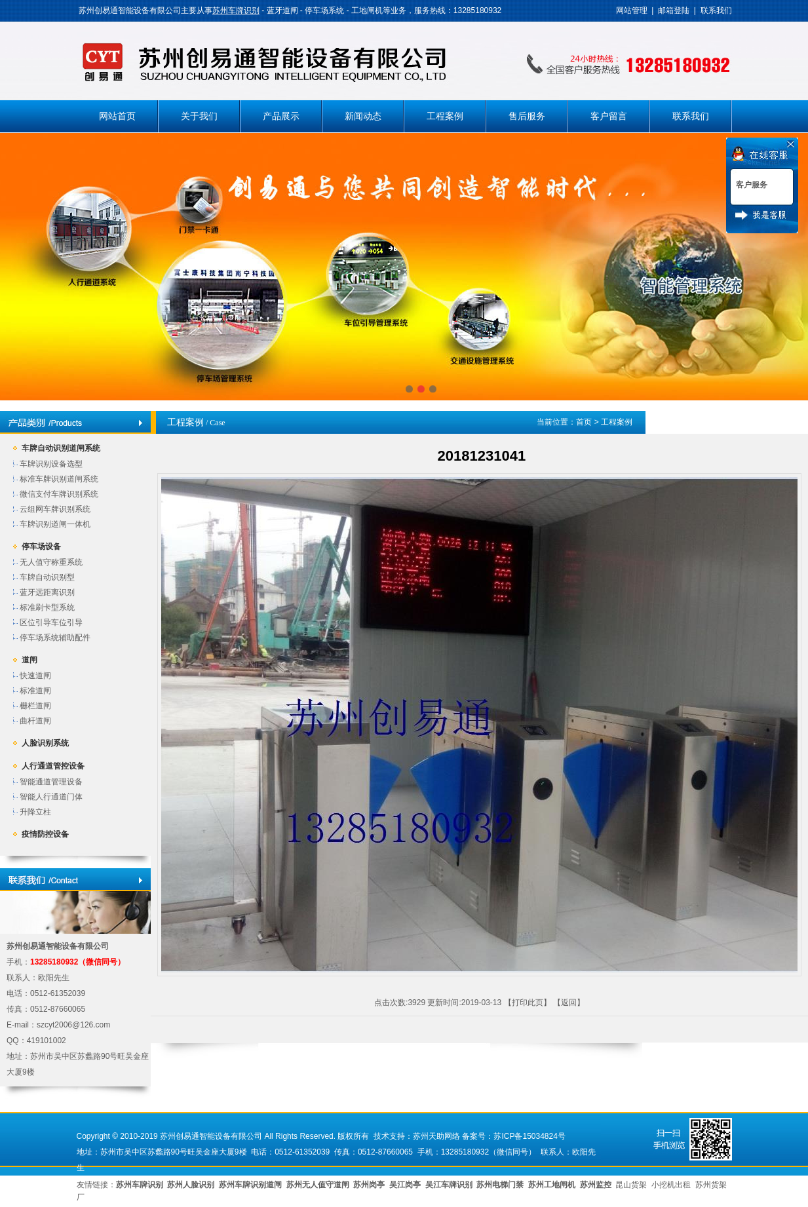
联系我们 (716, 10)
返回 (569, 1002)
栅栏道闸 (35, 705)
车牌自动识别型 (47, 577)
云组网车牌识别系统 (55, 509)
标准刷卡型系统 (47, 607)
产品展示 (281, 116)
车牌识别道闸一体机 (55, 524)
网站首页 (117, 116)
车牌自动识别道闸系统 (61, 448)
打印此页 (527, 1002)
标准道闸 (35, 690)
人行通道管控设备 (53, 766)
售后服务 (527, 116)
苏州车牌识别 (236, 10)
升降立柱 (35, 811)
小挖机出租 (671, 1184)
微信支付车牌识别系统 (59, 494)
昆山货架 (631, 1184)
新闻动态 (363, 116)
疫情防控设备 (45, 834)
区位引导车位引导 (51, 622)
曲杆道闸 (35, 720)
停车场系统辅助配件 (55, 637)
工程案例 (445, 116)
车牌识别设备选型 (51, 464)
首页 (584, 422)
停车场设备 (41, 546)
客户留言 (608, 116)
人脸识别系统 (45, 743)
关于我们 (199, 116)
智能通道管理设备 (51, 781)
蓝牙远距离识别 (47, 592)
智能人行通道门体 (51, 796)
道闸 (29, 659)
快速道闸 (35, 675)
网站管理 (631, 10)
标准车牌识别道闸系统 (59, 479)
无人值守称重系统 (51, 562)
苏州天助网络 (436, 1136)
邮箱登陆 (673, 10)
